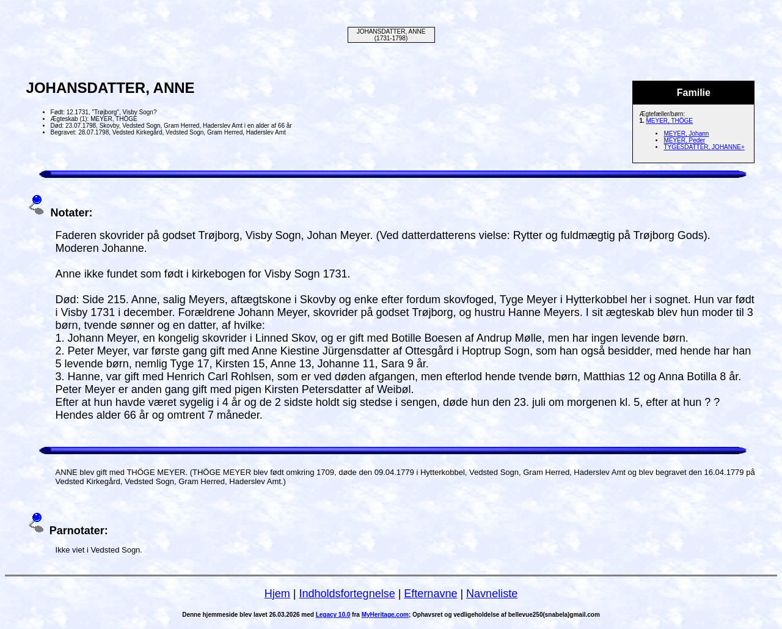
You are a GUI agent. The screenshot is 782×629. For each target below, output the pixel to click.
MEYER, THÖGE (669, 120)
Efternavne (430, 593)
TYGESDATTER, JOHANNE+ (703, 147)
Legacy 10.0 (333, 614)
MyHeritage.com (385, 614)
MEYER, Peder (684, 140)
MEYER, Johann (686, 133)
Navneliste (491, 593)
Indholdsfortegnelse (347, 593)
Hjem (277, 593)
